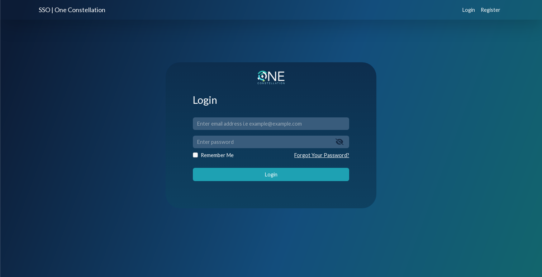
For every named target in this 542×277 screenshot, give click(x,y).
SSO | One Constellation (72, 10)
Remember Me (217, 155)
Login (468, 10)
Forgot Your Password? (321, 155)
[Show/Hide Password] (340, 142)
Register (490, 10)
